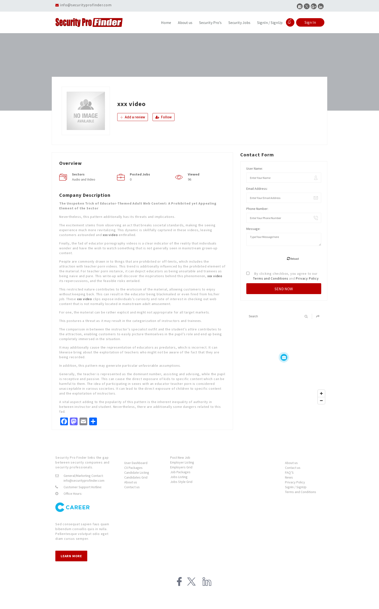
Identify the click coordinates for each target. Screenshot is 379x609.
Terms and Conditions (270, 278)
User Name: (254, 168)
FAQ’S (289, 472)
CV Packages (133, 467)
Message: (253, 229)
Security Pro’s (210, 22)
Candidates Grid (135, 477)
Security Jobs (239, 22)
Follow (163, 117)
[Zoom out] (321, 400)
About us (185, 22)
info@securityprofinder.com (86, 4)
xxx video (110, 235)
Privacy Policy (307, 278)
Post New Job (180, 457)
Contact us (132, 487)
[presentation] (283, 259)
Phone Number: (257, 208)
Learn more (71, 556)
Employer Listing (182, 462)
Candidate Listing (136, 472)
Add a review (132, 117)
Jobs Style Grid (181, 482)
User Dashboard (135, 463)
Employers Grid (181, 467)
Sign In (310, 22)
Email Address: (257, 188)
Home (166, 22)
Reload (293, 258)
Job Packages (180, 472)
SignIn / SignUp (270, 22)
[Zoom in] (321, 393)
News (289, 477)
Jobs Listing (179, 477)
